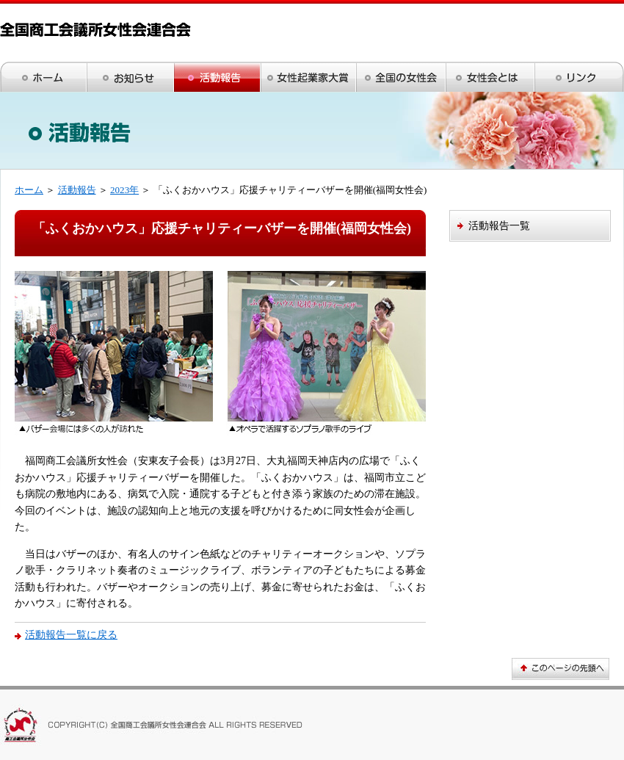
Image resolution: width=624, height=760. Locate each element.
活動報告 (77, 189)
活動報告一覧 (499, 225)
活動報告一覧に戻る (71, 634)
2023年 (124, 189)
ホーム (29, 189)
